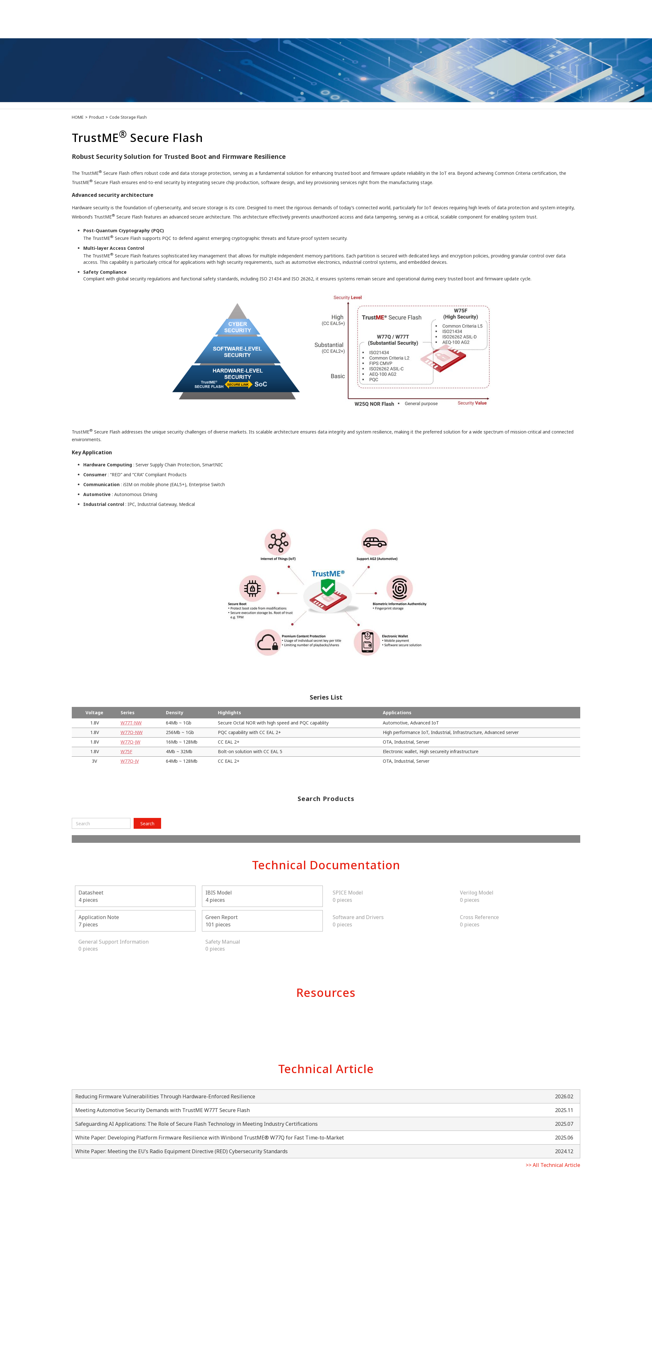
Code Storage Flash (128, 117)
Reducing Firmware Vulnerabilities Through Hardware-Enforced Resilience (165, 1096)
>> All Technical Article (553, 1165)
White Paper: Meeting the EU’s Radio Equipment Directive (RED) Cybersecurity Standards (181, 1151)
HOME (78, 117)
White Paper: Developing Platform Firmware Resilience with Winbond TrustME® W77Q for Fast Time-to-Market (209, 1137)
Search (147, 823)
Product (96, 117)
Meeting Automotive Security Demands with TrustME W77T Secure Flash (162, 1110)
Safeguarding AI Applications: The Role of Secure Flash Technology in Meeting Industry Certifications (196, 1123)
